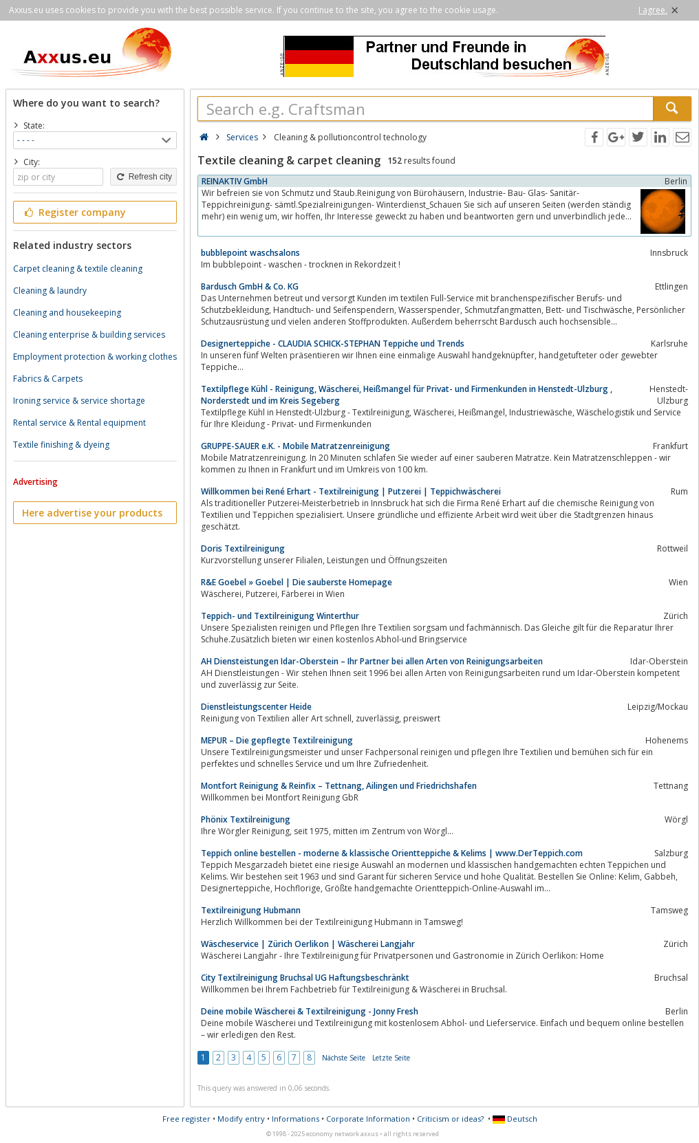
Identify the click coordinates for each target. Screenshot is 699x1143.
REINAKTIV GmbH (235, 181)
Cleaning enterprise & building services (89, 334)
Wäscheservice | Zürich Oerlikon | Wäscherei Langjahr (308, 944)
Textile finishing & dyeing (61, 444)
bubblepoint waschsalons (250, 253)
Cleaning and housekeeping (67, 312)
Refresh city (143, 177)
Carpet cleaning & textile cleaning (77, 268)
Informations (295, 1118)
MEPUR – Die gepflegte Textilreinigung (277, 740)
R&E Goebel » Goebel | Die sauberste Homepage (296, 582)
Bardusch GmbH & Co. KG (250, 286)
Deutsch (515, 1118)
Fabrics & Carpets (48, 378)
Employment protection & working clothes (95, 356)
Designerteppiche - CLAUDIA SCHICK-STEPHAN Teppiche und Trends (332, 343)
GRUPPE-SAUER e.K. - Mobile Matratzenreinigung (295, 446)
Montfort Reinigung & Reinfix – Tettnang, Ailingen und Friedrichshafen (339, 786)
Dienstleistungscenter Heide (256, 706)
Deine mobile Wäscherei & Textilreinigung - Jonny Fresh (309, 1011)
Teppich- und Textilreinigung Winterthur (280, 616)
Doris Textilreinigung (243, 548)
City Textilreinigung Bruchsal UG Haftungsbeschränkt (305, 977)
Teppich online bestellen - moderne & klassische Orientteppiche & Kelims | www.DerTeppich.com (392, 853)
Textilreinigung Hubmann (251, 910)
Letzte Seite (391, 1058)
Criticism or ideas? (450, 1118)
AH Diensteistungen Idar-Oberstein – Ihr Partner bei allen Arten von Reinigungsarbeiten (372, 661)
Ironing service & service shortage (79, 400)
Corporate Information (368, 1118)
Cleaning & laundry (50, 290)
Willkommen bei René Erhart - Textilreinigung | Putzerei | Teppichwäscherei (351, 491)
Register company (74, 212)
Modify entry (241, 1118)
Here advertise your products (92, 512)
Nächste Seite (343, 1058)
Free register (186, 1118)
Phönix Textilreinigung (245, 819)
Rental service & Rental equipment (79, 422)
